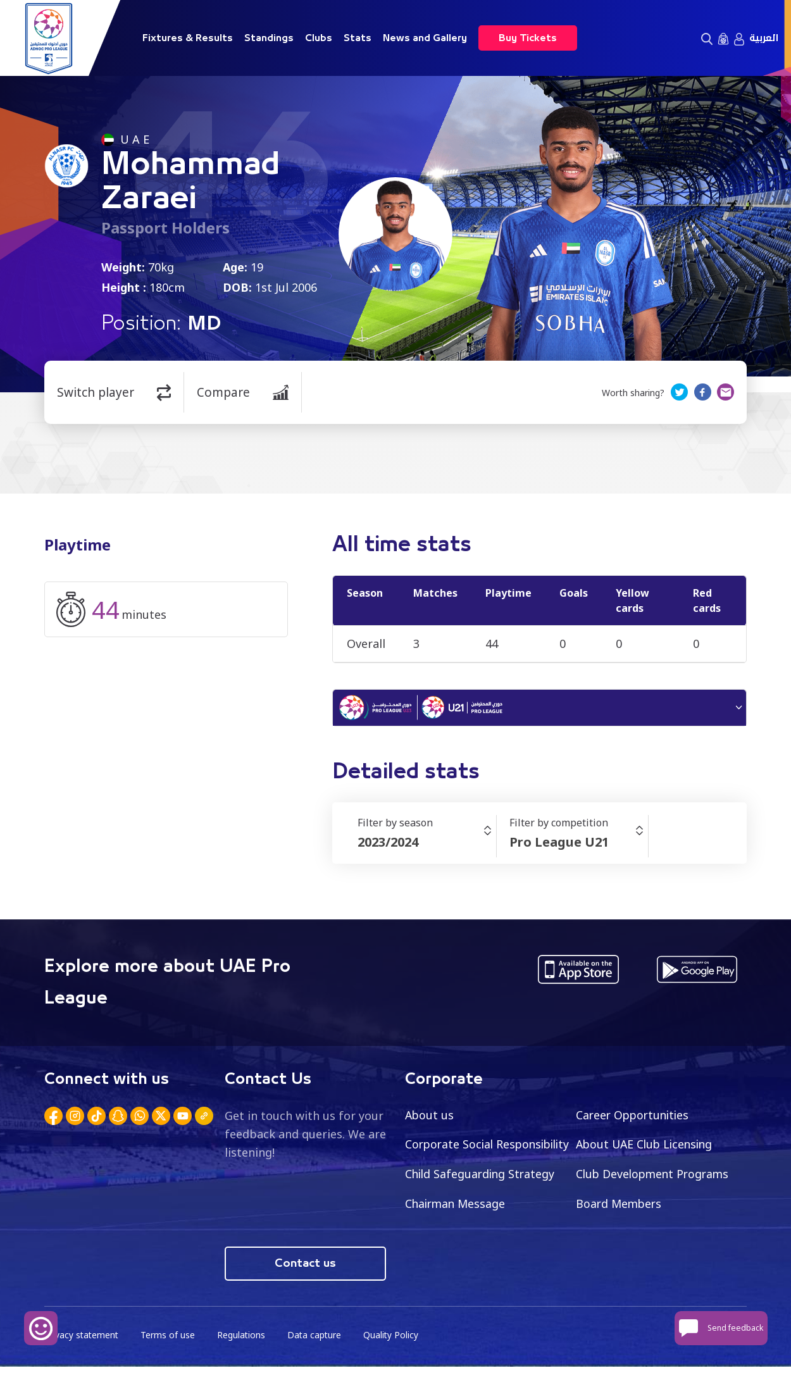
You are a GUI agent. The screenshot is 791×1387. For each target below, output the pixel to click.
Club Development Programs (484, 1206)
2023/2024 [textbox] (388, 843)
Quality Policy (395, 1356)
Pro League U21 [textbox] (559, 843)
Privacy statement (82, 1356)
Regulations (243, 1356)
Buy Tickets (528, 38)
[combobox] (427, 844)
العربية (763, 38)
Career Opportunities (635, 1116)
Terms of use (169, 1356)
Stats (357, 38)
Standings (269, 38)
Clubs (318, 38)
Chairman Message (628, 1206)
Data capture (317, 1356)
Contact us (305, 1284)
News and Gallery (425, 38)
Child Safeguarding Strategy (653, 1176)
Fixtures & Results (187, 38)
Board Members (449, 1235)
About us (430, 1116)
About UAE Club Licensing (647, 1146)
